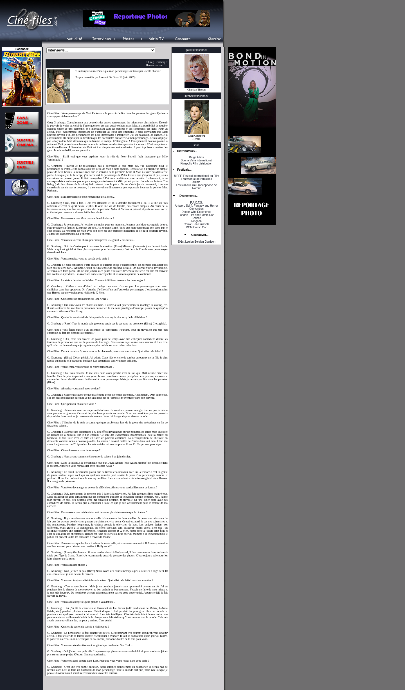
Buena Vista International (196, 160)
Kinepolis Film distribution (196, 163)
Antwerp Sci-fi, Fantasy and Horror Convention (196, 207)
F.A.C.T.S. (196, 202)
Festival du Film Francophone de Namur (196, 187)
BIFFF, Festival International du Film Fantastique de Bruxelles (196, 177)
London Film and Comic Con (196, 215)
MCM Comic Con (196, 227)
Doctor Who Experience (197, 211)
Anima (196, 182)
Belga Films (196, 157)
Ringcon (196, 221)
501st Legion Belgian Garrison (196, 241)
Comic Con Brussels (196, 224)
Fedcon (196, 218)
